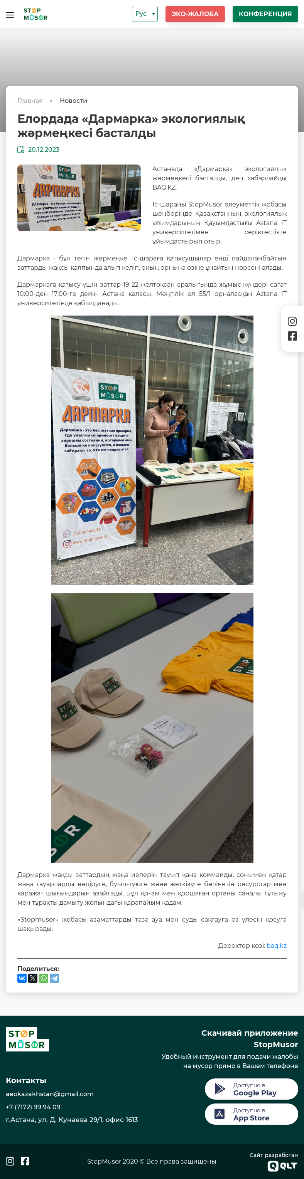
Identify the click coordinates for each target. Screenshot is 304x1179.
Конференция (265, 14)
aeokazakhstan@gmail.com (50, 1094)
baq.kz (277, 945)
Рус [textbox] (141, 13)
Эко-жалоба (195, 14)
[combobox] (145, 14)
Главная (30, 100)
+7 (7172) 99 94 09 (33, 1107)
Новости (73, 100)
